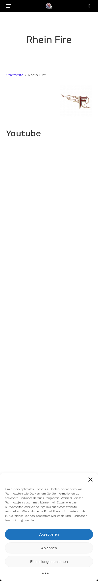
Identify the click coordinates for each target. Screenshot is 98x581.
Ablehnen (49, 548)
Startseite (15, 75)
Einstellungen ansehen (49, 561)
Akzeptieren (49, 534)
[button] (90, 479)
